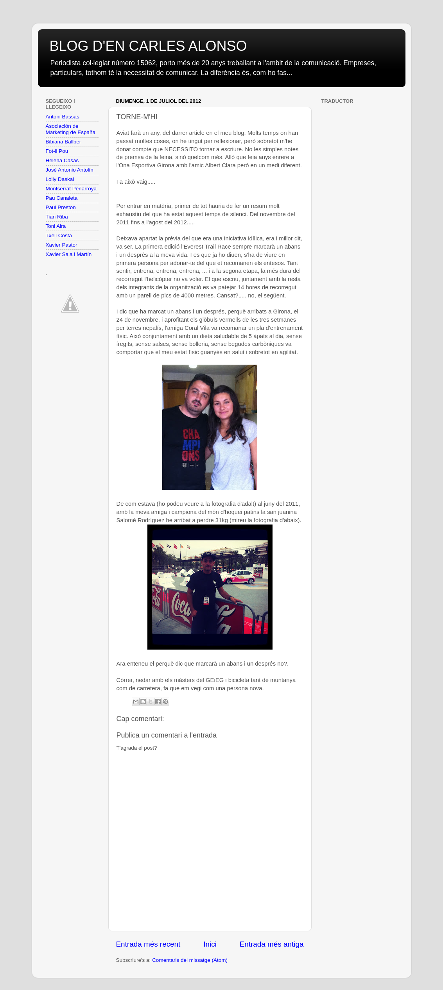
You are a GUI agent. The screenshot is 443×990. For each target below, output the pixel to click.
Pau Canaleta (62, 198)
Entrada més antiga (272, 944)
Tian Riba (57, 217)
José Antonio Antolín (69, 170)
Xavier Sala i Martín (69, 254)
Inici (210, 944)
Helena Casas (62, 160)
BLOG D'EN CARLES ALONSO (148, 46)
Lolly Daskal (60, 179)
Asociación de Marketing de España (71, 129)
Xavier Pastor (61, 245)
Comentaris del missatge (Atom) (190, 960)
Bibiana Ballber (63, 142)
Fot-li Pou (57, 151)
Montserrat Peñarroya (71, 189)
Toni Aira (56, 226)
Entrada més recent (148, 944)
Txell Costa (59, 235)
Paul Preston (61, 207)
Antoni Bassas (62, 117)
